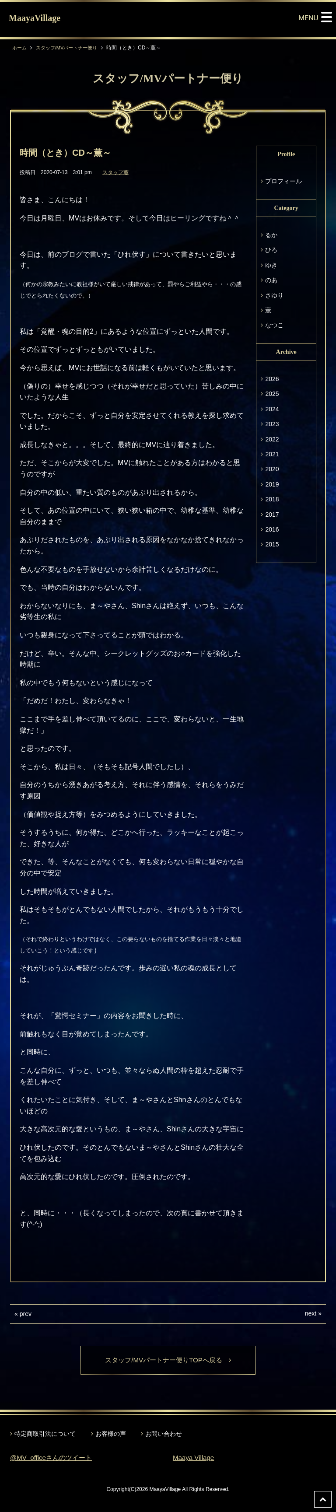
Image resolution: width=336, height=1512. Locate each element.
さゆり (274, 295)
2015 (272, 544)
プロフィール (283, 181)
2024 (272, 409)
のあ (271, 280)
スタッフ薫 (115, 172)
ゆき (271, 265)
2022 (272, 439)
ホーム (20, 48)
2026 (272, 378)
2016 (272, 529)
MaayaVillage (34, 18)
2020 (272, 469)
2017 (272, 514)
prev (26, 1313)
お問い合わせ (163, 1434)
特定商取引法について (45, 1434)
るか (271, 234)
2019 (272, 484)
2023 (272, 423)
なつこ (274, 325)
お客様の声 (110, 1434)
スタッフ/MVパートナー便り (70, 48)
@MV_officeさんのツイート (53, 1458)
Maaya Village (195, 1458)
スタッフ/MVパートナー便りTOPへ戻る (168, 1360)
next (310, 1313)
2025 (272, 393)
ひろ (271, 249)
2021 (272, 454)
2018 (272, 499)
